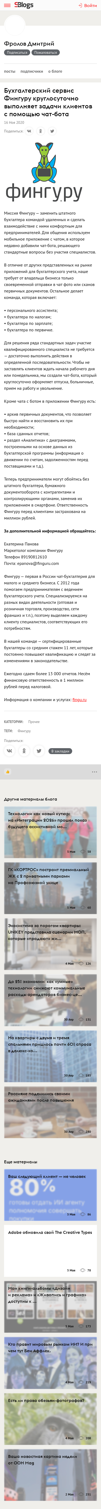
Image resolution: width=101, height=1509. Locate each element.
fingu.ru (79, 699)
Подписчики (31, 71)
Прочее (34, 721)
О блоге (55, 71)
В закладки (60, 751)
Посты (9, 71)
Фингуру (24, 731)
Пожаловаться (45, 52)
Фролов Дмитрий (29, 44)
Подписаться (17, 52)
